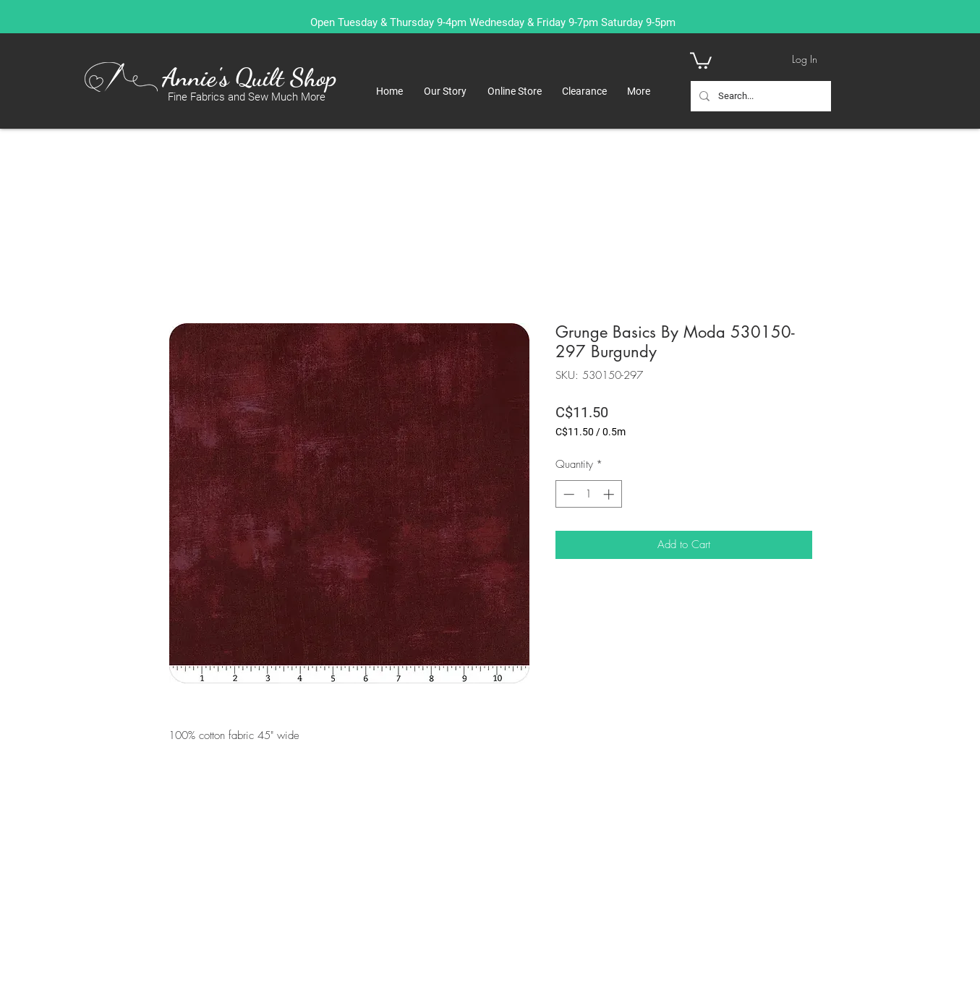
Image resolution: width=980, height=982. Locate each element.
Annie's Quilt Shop (249, 77)
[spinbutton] (588, 494)
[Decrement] (567, 494)
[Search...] (759, 96)
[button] (701, 60)
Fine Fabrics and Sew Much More (246, 96)
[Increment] (610, 494)
